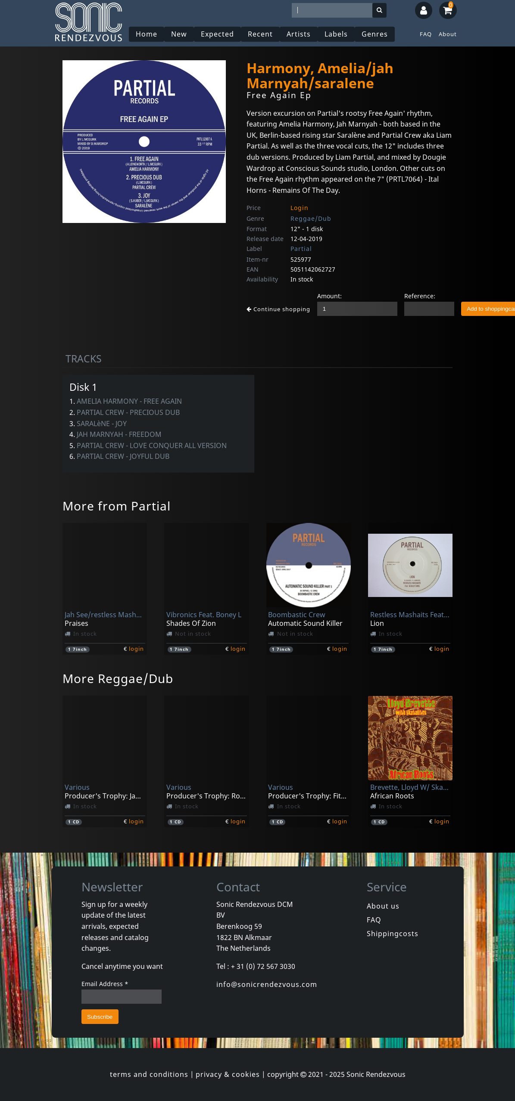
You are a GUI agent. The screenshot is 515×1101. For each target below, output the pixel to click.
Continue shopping (278, 309)
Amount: (329, 296)
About (448, 34)
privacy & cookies (228, 1074)
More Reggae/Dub (117, 678)
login (136, 649)
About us (383, 906)
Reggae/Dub (310, 218)
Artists (299, 34)
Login (299, 208)
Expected (217, 34)
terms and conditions (149, 1074)
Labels (336, 34)
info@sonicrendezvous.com (266, 984)
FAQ (426, 34)
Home (146, 34)
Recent (260, 34)
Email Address (104, 984)
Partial (301, 248)
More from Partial (116, 506)
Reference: (419, 296)
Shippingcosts (392, 933)
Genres (375, 34)
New (179, 34)
